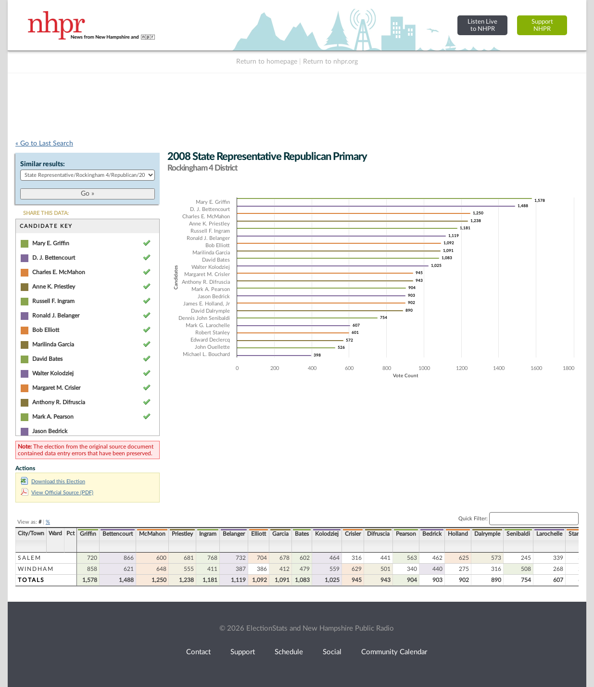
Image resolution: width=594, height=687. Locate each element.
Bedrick (432, 534)
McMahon (152, 534)
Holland (458, 534)
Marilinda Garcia (53, 344)
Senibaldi (518, 534)
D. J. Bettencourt (53, 258)
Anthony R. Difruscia (58, 402)
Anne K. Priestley (53, 287)
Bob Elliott (45, 330)
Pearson (406, 534)
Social (332, 652)
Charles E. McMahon (58, 272)
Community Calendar (394, 652)
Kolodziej (327, 534)
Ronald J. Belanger (55, 315)
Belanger (234, 534)
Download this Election (53, 481)
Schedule (289, 652)
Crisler (353, 534)
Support (242, 652)
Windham (36, 569)
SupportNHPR (542, 25)
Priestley (182, 534)
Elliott (258, 534)
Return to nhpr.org (330, 61)
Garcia (280, 534)
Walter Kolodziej (53, 373)
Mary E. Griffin (50, 243)
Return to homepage (266, 61)
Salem (29, 558)
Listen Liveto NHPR (482, 25)
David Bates (47, 359)
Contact (198, 652)
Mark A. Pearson (53, 417)
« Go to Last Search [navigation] (44, 143)
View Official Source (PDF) (57, 492)
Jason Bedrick (49, 431)
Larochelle (549, 534)
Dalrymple (487, 534)
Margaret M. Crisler (56, 388)
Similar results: (42, 164)
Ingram (207, 534)
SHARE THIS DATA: (46, 213)
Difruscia (378, 534)
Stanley (578, 534)
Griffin (88, 534)
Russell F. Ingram (53, 301)
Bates (302, 534)
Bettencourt (117, 534)
